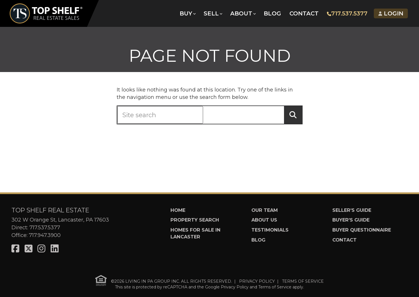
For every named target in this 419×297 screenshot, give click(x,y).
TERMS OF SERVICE (303, 281)
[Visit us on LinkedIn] (55, 249)
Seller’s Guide (351, 210)
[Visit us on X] (29, 249)
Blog (272, 14)
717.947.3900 (45, 235)
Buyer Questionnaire (361, 230)
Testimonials (270, 230)
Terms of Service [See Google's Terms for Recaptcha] (274, 287)
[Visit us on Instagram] (41, 249)
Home (177, 210)
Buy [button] (185, 14)
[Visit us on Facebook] (15, 249)
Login (390, 14)
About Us (264, 220)
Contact (303, 14)
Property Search (194, 220)
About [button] (241, 14)
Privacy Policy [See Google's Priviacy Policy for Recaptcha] (235, 287)
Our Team (264, 210)
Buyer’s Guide (351, 220)
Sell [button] (211, 14)
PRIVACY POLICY (257, 281)
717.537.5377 (347, 14)
